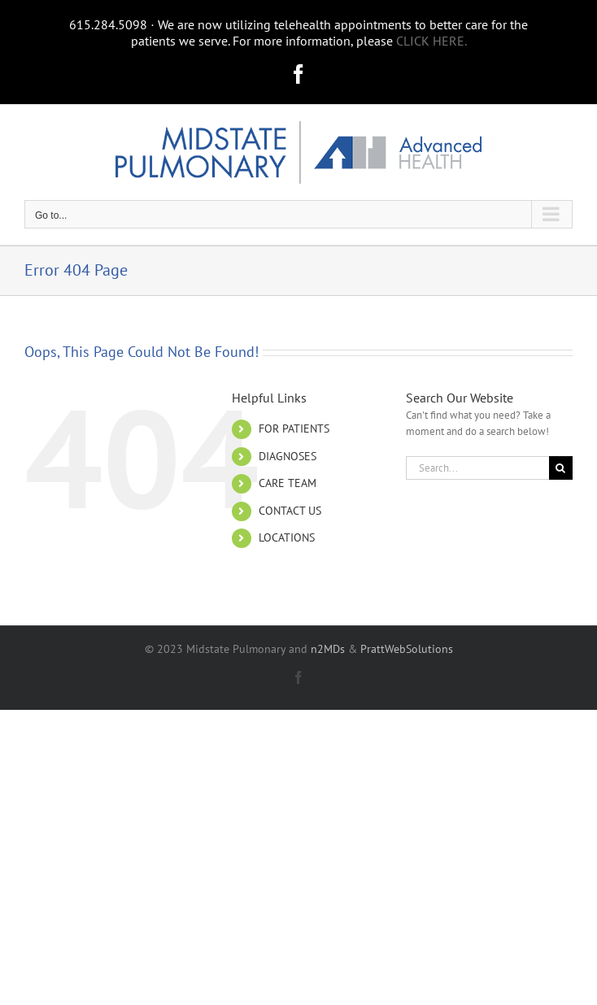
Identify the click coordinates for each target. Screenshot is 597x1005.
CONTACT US (290, 510)
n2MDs (328, 649)
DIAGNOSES (287, 456)
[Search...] (477, 468)
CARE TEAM (287, 483)
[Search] (561, 468)
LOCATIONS (287, 537)
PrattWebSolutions (406, 649)
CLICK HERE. (431, 41)
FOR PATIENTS (294, 428)
